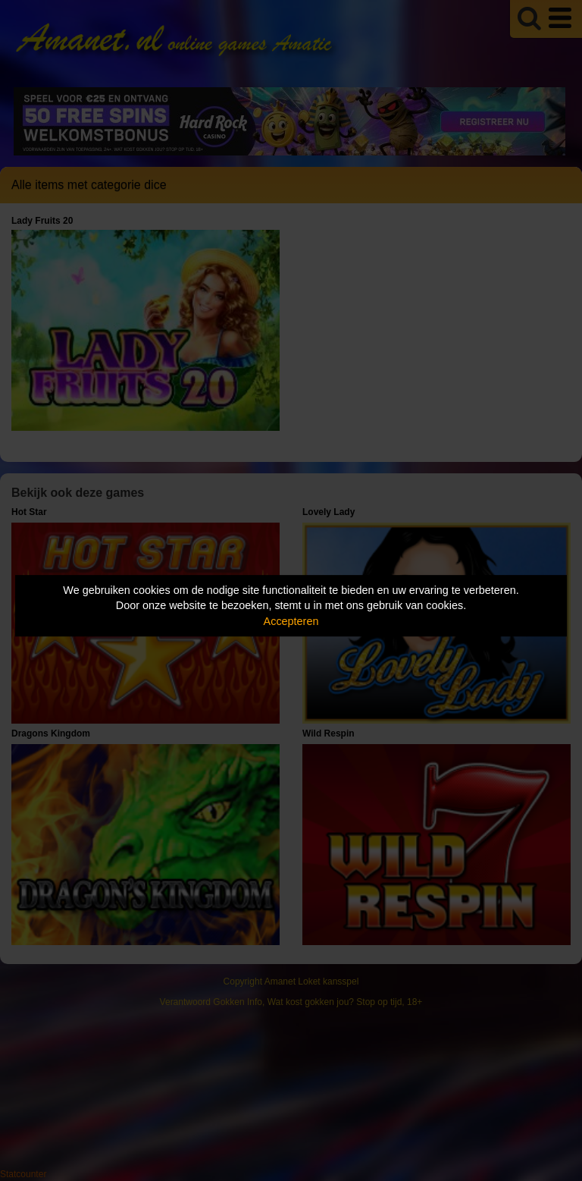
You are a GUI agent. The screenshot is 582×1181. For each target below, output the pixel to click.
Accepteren (291, 621)
